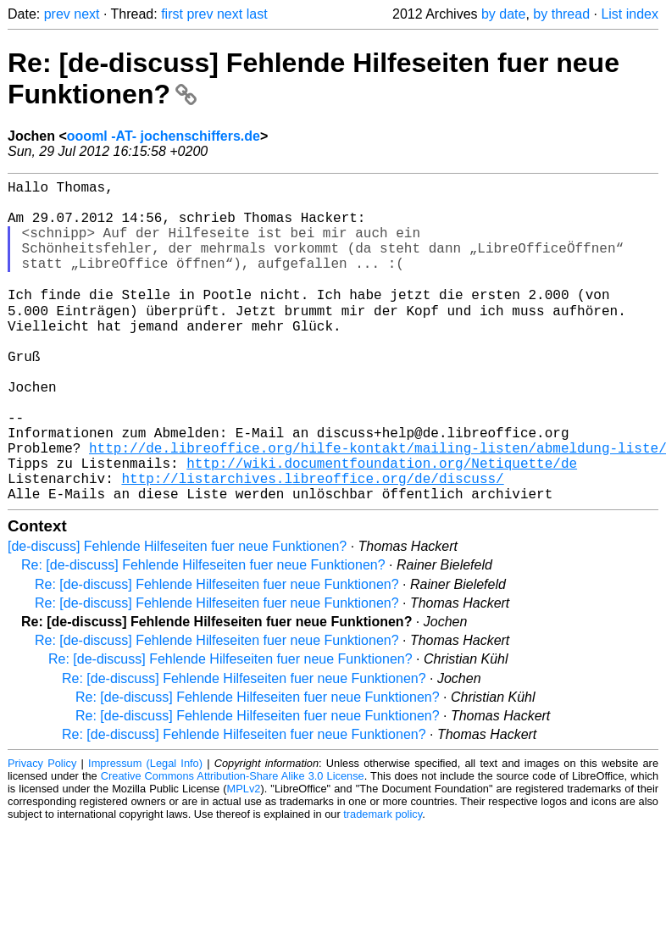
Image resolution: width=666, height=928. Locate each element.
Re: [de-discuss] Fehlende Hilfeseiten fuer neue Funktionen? (203, 634)
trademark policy (382, 883)
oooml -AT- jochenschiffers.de (163, 136)
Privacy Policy (42, 832)
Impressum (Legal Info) (145, 832)
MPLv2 (244, 858)
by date (503, 14)
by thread (561, 14)
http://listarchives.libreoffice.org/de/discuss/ (312, 544)
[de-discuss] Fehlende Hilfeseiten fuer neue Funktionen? (177, 615)
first (172, 14)
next (86, 14)
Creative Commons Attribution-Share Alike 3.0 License (232, 845)
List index (629, 14)
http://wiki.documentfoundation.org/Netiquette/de (381, 525)
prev (57, 14)
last (257, 14)
